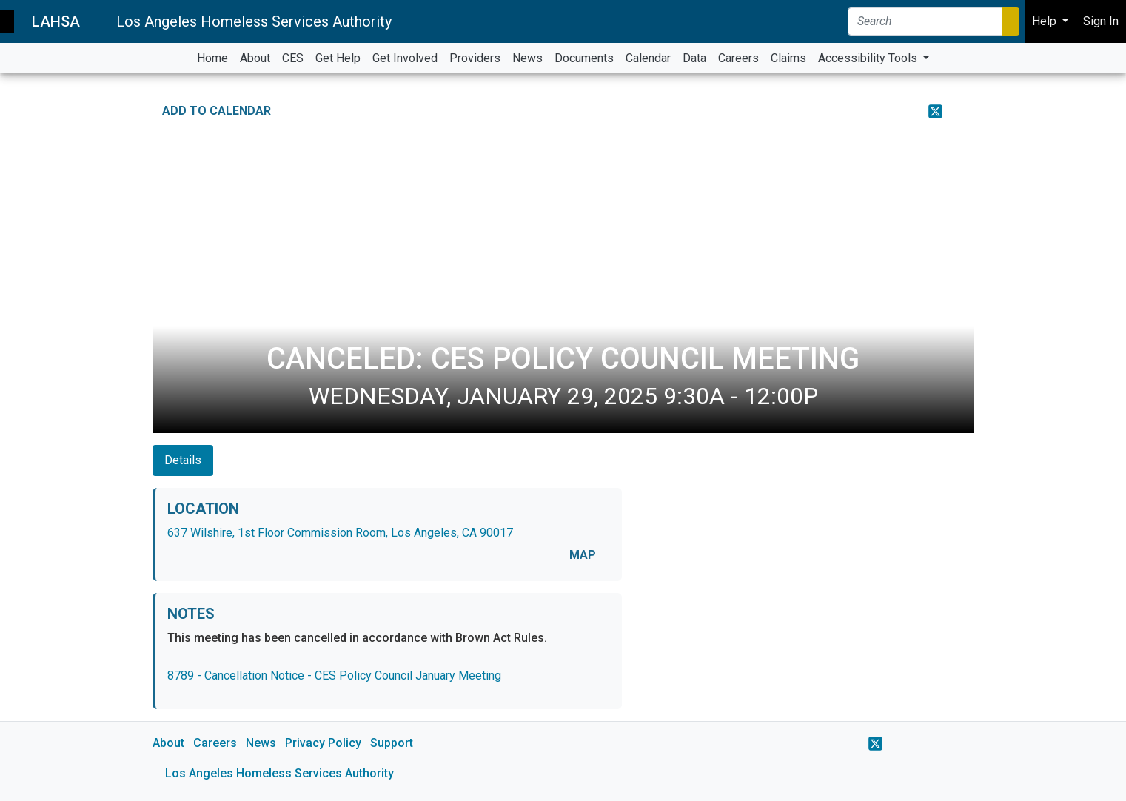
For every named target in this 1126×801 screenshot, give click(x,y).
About (168, 743)
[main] (563, 437)
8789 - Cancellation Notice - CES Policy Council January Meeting (334, 675)
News (261, 743)
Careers (215, 743)
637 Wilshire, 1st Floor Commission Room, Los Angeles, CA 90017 (340, 533)
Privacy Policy (323, 743)
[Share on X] (935, 111)
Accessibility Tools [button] (869, 58)
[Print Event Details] (964, 111)
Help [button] (1045, 21)
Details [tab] (182, 460)
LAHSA (56, 21)
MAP (582, 555)
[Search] (925, 21)
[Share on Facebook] (906, 111)
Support (391, 743)
